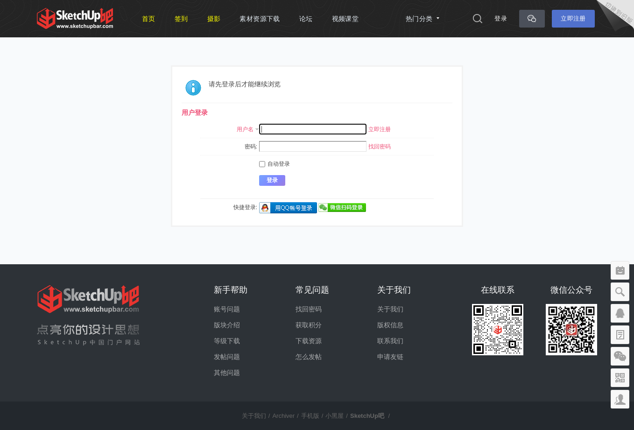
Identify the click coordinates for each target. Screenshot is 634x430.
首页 (148, 18)
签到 (181, 18)
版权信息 (390, 325)
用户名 (245, 129)
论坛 (306, 18)
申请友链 (390, 356)
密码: (251, 146)
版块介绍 (227, 325)
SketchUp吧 (367, 415)
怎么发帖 (309, 356)
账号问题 (227, 309)
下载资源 (309, 341)
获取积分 (309, 325)
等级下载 (227, 341)
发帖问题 (227, 356)
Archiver (283, 415)
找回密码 (379, 146)
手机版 (310, 415)
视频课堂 (345, 18)
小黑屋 (334, 415)
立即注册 (573, 18)
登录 (500, 18)
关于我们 (390, 309)
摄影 (214, 18)
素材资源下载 (260, 18)
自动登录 (274, 164)
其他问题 (227, 372)
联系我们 (390, 341)
